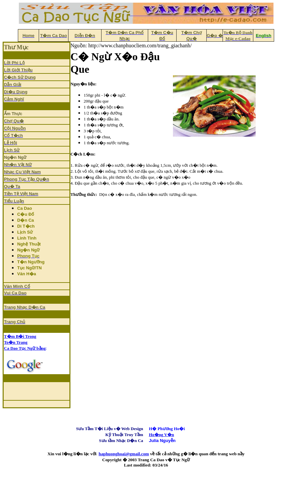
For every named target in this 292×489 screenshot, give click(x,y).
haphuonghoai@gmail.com (124, 453)
